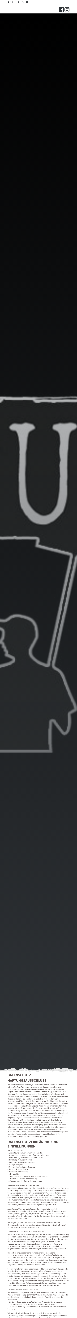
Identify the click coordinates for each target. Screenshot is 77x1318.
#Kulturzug (19, 2)
